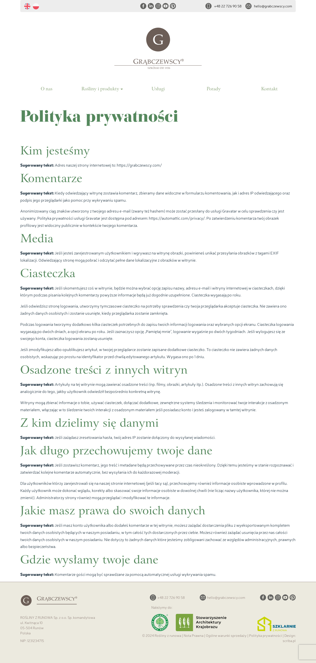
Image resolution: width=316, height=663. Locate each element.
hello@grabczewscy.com (273, 6)
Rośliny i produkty (100, 89)
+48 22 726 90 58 (228, 6)
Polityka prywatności (265, 635)
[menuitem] (28, 6)
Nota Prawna (193, 635)
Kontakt (269, 89)
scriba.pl (289, 640)
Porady (214, 89)
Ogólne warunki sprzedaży (226, 635)
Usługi (158, 89)
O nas (46, 89)
